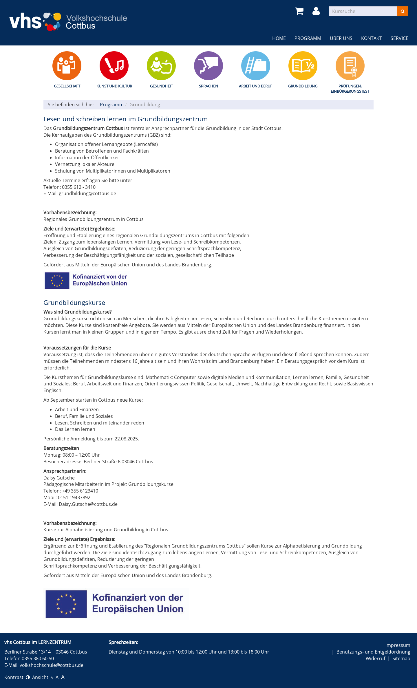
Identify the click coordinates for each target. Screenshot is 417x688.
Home (279, 38)
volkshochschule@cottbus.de (51, 665)
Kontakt (371, 38)
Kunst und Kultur (114, 86)
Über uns (341, 38)
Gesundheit (161, 86)
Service (399, 38)
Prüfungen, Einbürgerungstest (350, 88)
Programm (308, 38)
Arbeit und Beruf (255, 86)
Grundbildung (302, 86)
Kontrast (17, 677)
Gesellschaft (67, 86)
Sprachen (208, 86)
